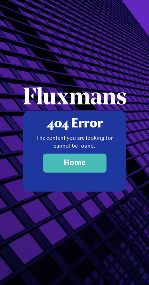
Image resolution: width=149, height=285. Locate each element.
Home (75, 163)
